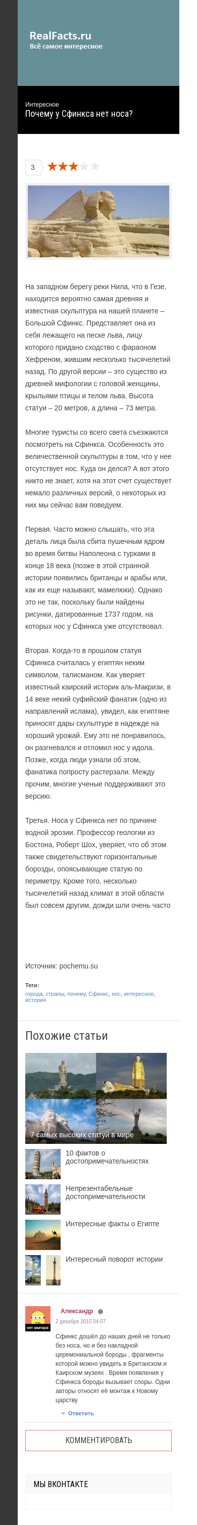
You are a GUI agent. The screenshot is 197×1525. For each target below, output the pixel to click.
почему (76, 994)
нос (116, 994)
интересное (139, 994)
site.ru (81, 40)
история (35, 1000)
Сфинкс (98, 994)
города (33, 994)
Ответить (77, 1413)
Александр (77, 1311)
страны (55, 994)
